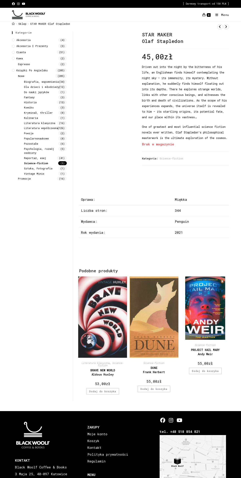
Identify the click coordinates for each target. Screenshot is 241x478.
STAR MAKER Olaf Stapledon (50, 24)
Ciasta (21, 52)
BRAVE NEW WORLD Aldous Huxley (102, 372)
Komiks (29, 107)
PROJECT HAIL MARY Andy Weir (205, 352)
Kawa (19, 58)
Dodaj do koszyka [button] (102, 391)
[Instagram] (170, 420)
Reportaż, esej (35, 158)
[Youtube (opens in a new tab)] (23, 4)
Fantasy (29, 97)
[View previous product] (220, 27)
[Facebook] (162, 420)
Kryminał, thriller (38, 112)
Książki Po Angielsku (32, 70)
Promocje (24, 178)
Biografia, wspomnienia (41, 81)
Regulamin (96, 461)
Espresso (24, 64)
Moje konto (97, 434)
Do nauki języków (36, 92)
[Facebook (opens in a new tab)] (14, 4)
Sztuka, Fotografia (38, 168)
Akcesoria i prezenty (32, 46)
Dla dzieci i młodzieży (41, 87)
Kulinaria (31, 118)
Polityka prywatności (107, 454)
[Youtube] (179, 420)
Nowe (21, 76)
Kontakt (94, 447)
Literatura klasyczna (96, 363)
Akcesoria (23, 40)
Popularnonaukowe (36, 138)
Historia (30, 102)
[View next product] (226, 27)
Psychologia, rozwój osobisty (39, 151)
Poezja (28, 133)
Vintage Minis (34, 173)
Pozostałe (31, 143)
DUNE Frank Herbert (154, 370)
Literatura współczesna (41, 128)
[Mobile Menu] (220, 15)
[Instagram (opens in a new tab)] (18, 4)
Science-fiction (171, 158)
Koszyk (93, 440)
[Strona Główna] (13, 24)
